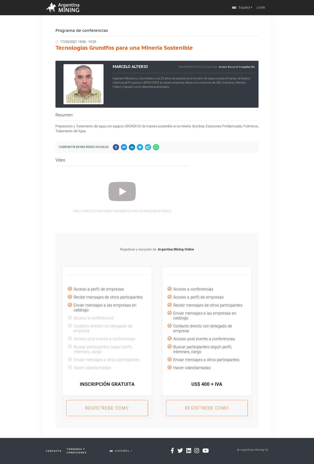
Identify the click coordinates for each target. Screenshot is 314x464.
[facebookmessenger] (124, 147)
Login (261, 7)
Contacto (54, 451)
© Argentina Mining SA (252, 450)
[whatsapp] (156, 147)
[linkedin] (132, 147)
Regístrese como (107, 408)
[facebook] (116, 147)
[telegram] (148, 147)
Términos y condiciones (76, 451)
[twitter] (140, 147)
